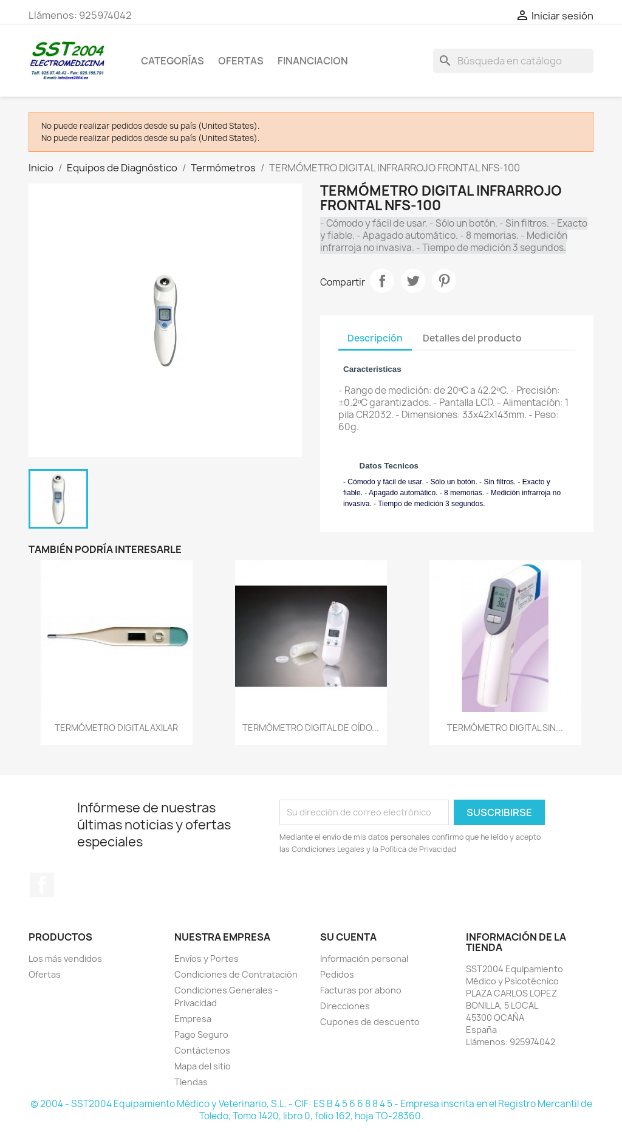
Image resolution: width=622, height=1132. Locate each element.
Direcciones (345, 1006)
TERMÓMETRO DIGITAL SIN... (505, 727)
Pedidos (337, 974)
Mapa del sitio (202, 1066)
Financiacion (313, 60)
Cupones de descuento (370, 1021)
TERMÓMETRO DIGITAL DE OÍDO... (310, 727)
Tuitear (413, 281)
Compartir (382, 281)
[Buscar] (513, 61)
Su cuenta (348, 937)
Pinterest (444, 281)
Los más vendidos (65, 958)
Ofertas (45, 974)
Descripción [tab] (375, 338)
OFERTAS (241, 60)
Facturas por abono (361, 990)
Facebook (42, 885)
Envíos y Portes (206, 958)
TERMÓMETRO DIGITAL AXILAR (116, 727)
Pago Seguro (201, 1034)
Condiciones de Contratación (236, 974)
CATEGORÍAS (172, 60)
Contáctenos (202, 1050)
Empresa (192, 1018)
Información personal (364, 958)
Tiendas (191, 1082)
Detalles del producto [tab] (472, 338)
